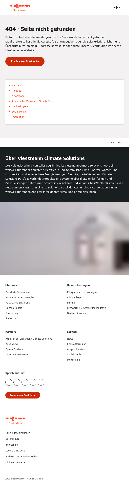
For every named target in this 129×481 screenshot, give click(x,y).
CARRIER (39, 478)
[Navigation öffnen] (124, 7)
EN (118, 7)
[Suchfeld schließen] (106, 7)
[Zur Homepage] (19, 7)
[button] (64, 469)
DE (114, 7)
